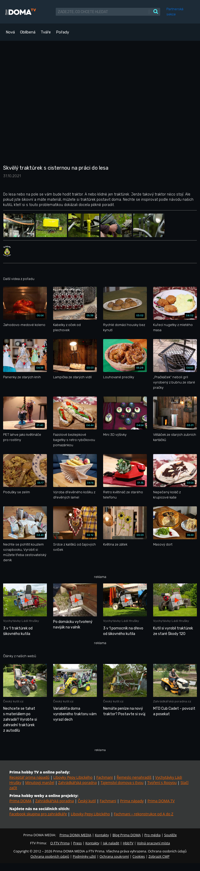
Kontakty (102, 835)
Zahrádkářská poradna (77, 782)
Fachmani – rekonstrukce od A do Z (143, 813)
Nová (10, 32)
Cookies (139, 856)
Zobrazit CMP (159, 856)
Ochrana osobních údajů (49, 856)
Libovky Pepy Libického (72, 777)
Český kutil (87, 800)
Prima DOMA (20, 800)
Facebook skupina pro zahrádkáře (38, 813)
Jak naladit (111, 843)
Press (77, 843)
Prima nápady (131, 800)
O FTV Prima (60, 843)
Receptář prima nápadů (29, 777)
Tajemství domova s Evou (122, 782)
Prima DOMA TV (160, 800)
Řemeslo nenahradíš (134, 777)
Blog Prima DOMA (127, 835)
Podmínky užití (84, 856)
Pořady (62, 32)
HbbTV (128, 843)
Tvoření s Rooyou (162, 782)
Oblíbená (27, 32)
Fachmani (104, 777)
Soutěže (170, 835)
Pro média (152, 835)
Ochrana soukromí (114, 856)
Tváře (46, 32)
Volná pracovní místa (153, 843)
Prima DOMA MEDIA (75, 835)
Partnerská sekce (174, 11)
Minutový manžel (39, 782)
